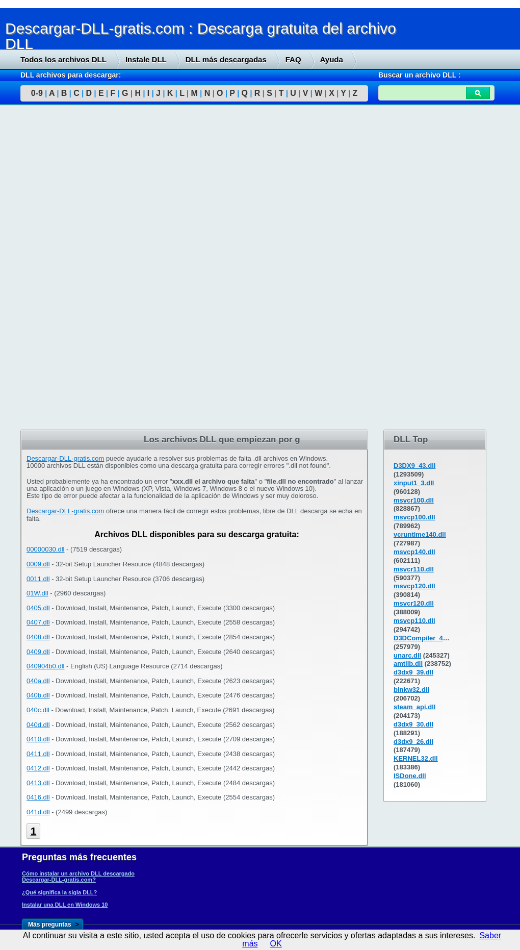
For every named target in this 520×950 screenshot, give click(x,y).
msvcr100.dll (414, 500)
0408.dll (38, 637)
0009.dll (38, 564)
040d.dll (38, 725)
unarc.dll (407, 655)
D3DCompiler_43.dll (425, 638)
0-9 (37, 93)
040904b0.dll (45, 666)
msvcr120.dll (414, 603)
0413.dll (38, 783)
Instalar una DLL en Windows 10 (65, 905)
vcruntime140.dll (420, 534)
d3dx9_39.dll (413, 672)
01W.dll (37, 593)
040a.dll (38, 681)
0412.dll (38, 768)
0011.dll (38, 579)
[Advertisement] (76, 269)
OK (276, 943)
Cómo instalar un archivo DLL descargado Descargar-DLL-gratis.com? (78, 876)
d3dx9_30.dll (413, 724)
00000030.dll (45, 549)
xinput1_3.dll (414, 483)
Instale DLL (146, 59)
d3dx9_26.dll (413, 741)
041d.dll (38, 812)
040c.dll (38, 710)
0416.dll (38, 797)
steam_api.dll (414, 707)
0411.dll (38, 754)
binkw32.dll (411, 689)
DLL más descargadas (226, 59)
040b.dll (38, 695)
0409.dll (38, 652)
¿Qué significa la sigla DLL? (59, 892)
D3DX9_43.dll (414, 465)
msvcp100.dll (414, 517)
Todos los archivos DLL (63, 59)
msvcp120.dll (414, 586)
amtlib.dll (408, 663)
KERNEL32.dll (416, 758)
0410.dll (38, 739)
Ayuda (331, 59)
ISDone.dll (410, 776)
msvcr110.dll (414, 569)
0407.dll (38, 622)
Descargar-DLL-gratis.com (65, 458)
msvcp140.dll (414, 552)
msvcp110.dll (414, 620)
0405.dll (38, 608)
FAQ (293, 59)
